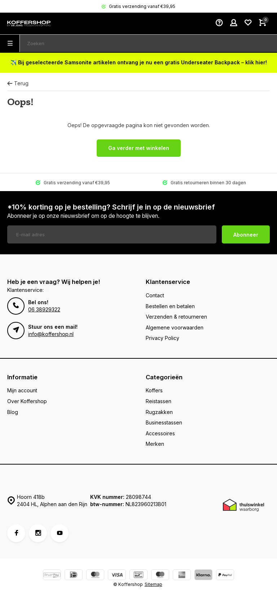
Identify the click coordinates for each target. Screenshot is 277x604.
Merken (155, 444)
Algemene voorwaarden (174, 327)
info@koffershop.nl (51, 334)
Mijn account (22, 390)
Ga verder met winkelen (138, 148)
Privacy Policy (162, 338)
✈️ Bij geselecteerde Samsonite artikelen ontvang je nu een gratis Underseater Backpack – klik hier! (138, 62)
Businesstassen (164, 422)
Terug (17, 83)
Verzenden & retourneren (176, 317)
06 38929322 (44, 309)
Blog (12, 412)
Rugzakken (159, 412)
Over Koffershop (27, 401)
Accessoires (160, 433)
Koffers (154, 390)
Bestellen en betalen (170, 306)
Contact (155, 295)
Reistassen (158, 401)
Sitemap (153, 584)
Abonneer (245, 235)
